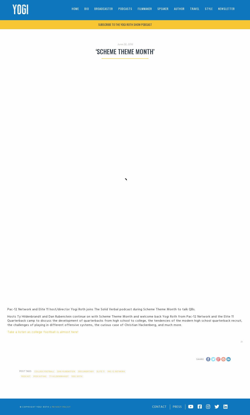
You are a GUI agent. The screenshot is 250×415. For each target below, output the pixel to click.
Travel (194, 8)
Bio (86, 8)
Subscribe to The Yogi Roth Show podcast (125, 24)
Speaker (163, 8)
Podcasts (125, 8)
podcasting (39, 376)
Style (209, 8)
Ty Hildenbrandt (59, 376)
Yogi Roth (76, 376)
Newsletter (226, 8)
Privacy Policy (61, 407)
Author (179, 8)
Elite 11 (101, 371)
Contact (159, 407)
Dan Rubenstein (66, 371)
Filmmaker (145, 8)
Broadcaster (103, 8)
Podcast (25, 376)
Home (75, 8)
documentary (86, 371)
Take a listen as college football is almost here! (43, 332)
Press (177, 407)
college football (44, 371)
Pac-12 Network (116, 371)
